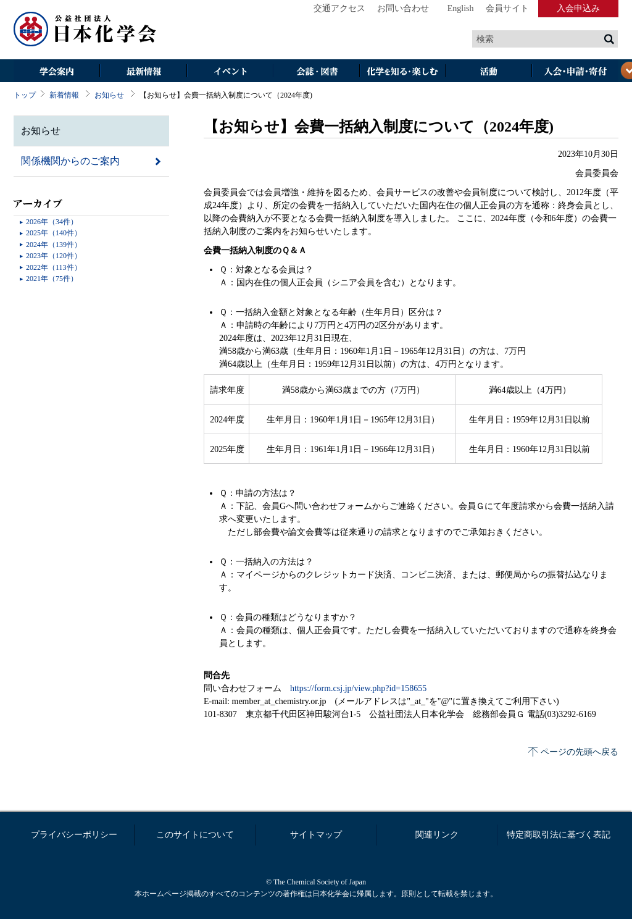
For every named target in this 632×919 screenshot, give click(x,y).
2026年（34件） (52, 221)
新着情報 (64, 95)
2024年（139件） (53, 244)
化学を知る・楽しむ (402, 72)
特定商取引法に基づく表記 (558, 834)
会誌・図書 (316, 72)
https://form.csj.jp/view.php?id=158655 (358, 688)
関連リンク (437, 834)
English (460, 8)
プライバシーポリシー (74, 834)
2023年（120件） (53, 255)
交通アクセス (339, 8)
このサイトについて (195, 834)
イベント (229, 72)
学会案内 (57, 72)
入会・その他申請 (575, 72)
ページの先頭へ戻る (579, 752)
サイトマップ (316, 834)
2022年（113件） (53, 267)
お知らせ (109, 95)
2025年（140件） (53, 233)
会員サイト (507, 8)
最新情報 (143, 72)
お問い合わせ (403, 8)
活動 (489, 72)
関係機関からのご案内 (70, 161)
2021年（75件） (52, 278)
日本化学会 (85, 29)
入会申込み (578, 8)
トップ (25, 95)
